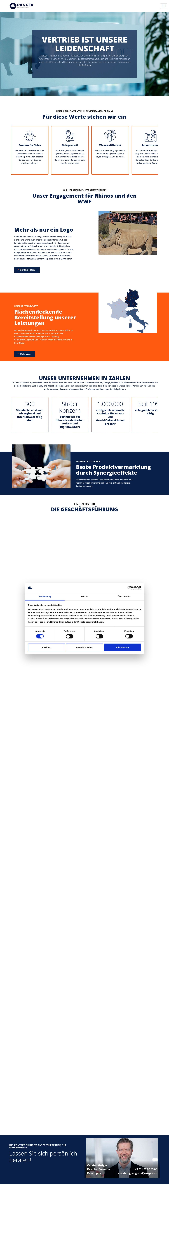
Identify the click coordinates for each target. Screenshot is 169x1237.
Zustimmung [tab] (45, 596)
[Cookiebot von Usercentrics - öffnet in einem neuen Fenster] (129, 588)
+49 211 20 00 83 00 (145, 1169)
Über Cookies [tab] (124, 596)
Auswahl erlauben (84, 647)
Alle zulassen (122, 647)
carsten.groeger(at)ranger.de (137, 1173)
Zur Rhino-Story (27, 270)
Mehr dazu (25, 354)
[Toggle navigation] (163, 6)
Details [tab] (84, 596)
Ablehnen (46, 647)
